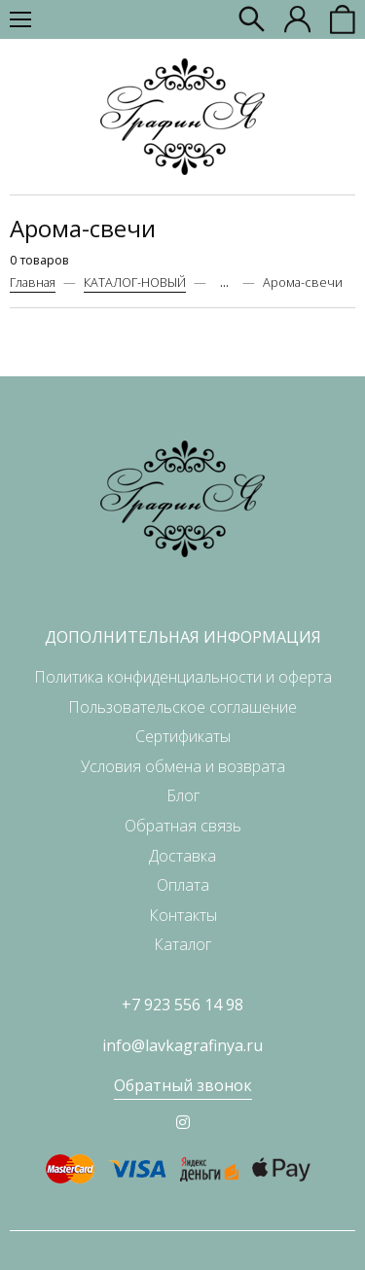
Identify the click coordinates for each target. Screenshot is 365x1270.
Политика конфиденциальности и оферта (183, 677)
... (224, 282)
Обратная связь (183, 825)
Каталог (182, 944)
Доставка (182, 855)
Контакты (183, 915)
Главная (32, 282)
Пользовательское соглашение (182, 707)
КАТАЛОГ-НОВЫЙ (135, 282)
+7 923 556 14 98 (182, 1004)
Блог (183, 795)
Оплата (183, 885)
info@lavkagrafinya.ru (182, 1045)
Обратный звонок (183, 1085)
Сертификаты (183, 736)
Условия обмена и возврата (183, 766)
